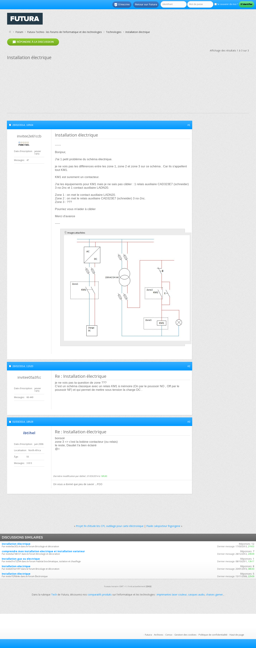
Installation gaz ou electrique (21, 558)
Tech (54, 594)
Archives (158, 634)
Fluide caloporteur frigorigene (163, 526)
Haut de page (237, 634)
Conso (168, 634)
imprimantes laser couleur (172, 594)
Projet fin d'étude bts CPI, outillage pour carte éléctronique (109, 526)
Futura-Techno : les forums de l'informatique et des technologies (64, 32)
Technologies (113, 32)
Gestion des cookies (185, 634)
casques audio (196, 594)
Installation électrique (16, 573)
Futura (148, 634)
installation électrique (16, 543)
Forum (19, 32)
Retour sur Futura (146, 4)
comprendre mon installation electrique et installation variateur (43, 551)
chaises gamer (214, 594)
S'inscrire (122, 4)
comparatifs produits (100, 594)
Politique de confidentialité (213, 634)
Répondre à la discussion (33, 42)
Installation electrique (16, 566)
